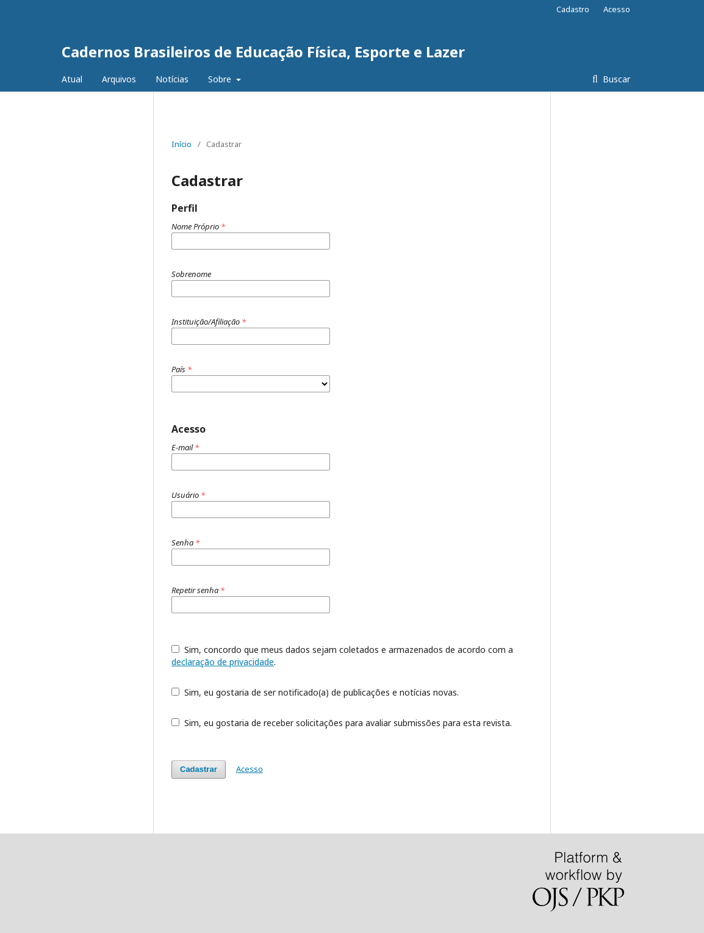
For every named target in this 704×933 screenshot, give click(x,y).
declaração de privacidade (222, 662)
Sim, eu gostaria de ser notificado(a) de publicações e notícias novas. (315, 692)
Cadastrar (198, 769)
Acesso (616, 9)
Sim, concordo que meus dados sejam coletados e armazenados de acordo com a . (342, 656)
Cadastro (572, 9)
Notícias (172, 79)
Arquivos (119, 79)
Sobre (221, 79)
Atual (72, 79)
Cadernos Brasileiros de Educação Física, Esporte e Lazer (263, 51)
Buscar (615, 79)
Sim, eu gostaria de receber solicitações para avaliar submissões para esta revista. (341, 723)
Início (181, 144)
